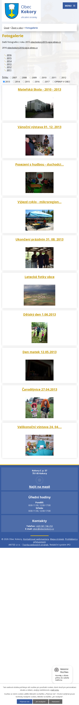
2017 (47, 81)
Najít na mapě (39, 487)
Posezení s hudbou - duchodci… (39, 164)
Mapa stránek (57, 539)
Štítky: (5, 77)
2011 (9, 70)
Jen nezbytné (40, 701)
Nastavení (55, 701)
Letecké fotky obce (39, 277)
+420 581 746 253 (44, 526)
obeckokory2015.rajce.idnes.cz (46, 42)
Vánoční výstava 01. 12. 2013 (39, 127)
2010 (44, 77)
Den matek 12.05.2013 (40, 352)
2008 (24, 77)
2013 (9, 64)
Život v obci (17, 27)
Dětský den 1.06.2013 (39, 314)
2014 (9, 61)
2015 (9, 58)
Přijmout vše (24, 701)
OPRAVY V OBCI (62, 81)
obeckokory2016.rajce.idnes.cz (22, 47)
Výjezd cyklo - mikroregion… (39, 202)
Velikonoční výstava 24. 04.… (39, 427)
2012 (9, 67)
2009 (34, 77)
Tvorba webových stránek (35, 544)
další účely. (55, 690)
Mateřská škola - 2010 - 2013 (39, 89)
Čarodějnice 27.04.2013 (39, 389)
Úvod (6, 27)
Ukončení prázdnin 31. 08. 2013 (39, 239)
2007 (14, 77)
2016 (9, 55)
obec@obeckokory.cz (43, 529)
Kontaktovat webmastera (36, 539)
